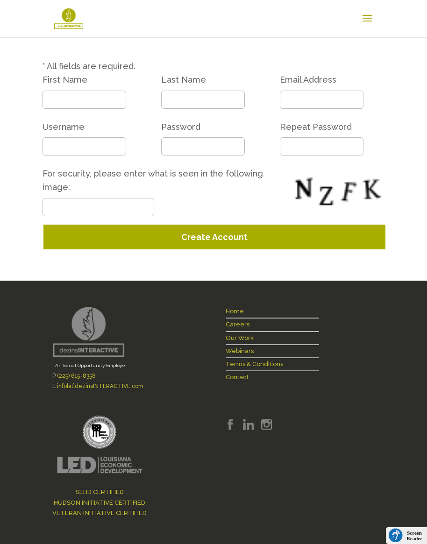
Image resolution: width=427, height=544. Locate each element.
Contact (237, 377)
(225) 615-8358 (76, 376)
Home (235, 311)
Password (180, 127)
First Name (65, 80)
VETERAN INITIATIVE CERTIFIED (99, 512)
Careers (237, 324)
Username (64, 127)
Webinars (240, 350)
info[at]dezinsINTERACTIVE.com (100, 386)
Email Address (308, 80)
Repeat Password (316, 127)
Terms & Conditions (254, 363)
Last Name (183, 80)
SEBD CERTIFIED (100, 491)
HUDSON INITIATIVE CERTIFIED (99, 502)
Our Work (240, 337)
